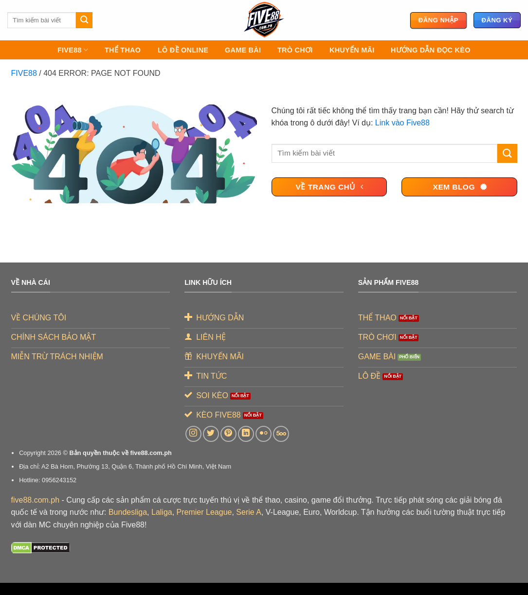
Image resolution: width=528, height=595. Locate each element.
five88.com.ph (35, 500)
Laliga (161, 512)
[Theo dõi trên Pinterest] (228, 434)
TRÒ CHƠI (294, 50)
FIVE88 (72, 49)
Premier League (204, 512)
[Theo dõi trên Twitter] (211, 434)
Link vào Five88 (402, 123)
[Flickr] (263, 434)
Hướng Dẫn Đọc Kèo (431, 50)
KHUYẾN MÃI (351, 50)
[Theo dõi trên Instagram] (193, 434)
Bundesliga (128, 512)
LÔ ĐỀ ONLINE (183, 50)
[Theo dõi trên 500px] (281, 434)
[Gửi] (84, 20)
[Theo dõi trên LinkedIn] (246, 434)
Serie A (248, 512)
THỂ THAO (123, 50)
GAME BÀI (243, 50)
